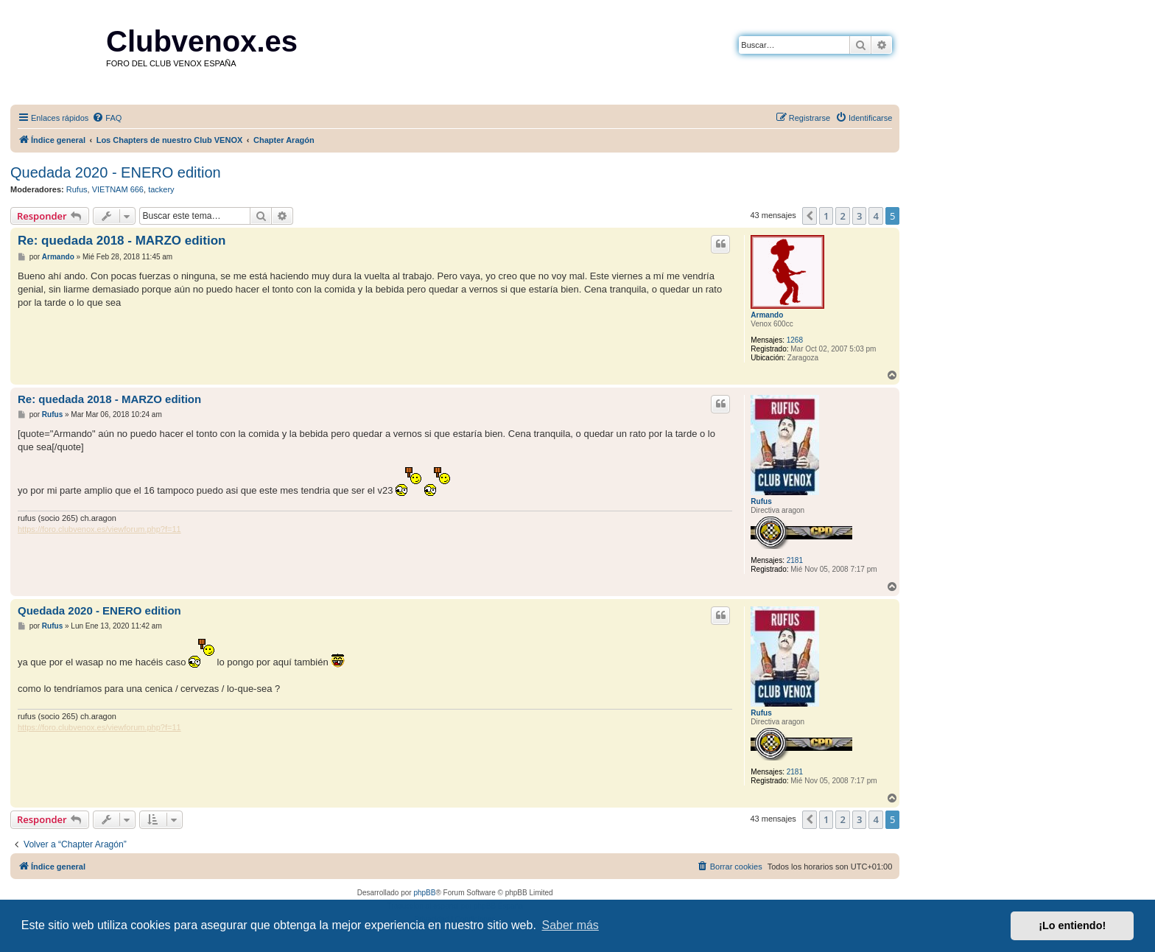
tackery (161, 189)
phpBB (424, 893)
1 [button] (826, 216)
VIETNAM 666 (118, 189)
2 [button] (842, 216)
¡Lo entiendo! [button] (1072, 925)
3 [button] (859, 216)
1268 (795, 340)
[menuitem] (107, 118)
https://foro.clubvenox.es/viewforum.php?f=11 (99, 529)
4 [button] (875, 216)
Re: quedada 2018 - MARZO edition (121, 241)
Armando (767, 315)
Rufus (77, 189)
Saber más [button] (570, 925)
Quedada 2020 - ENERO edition (115, 172)
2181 (795, 560)
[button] (809, 216)
